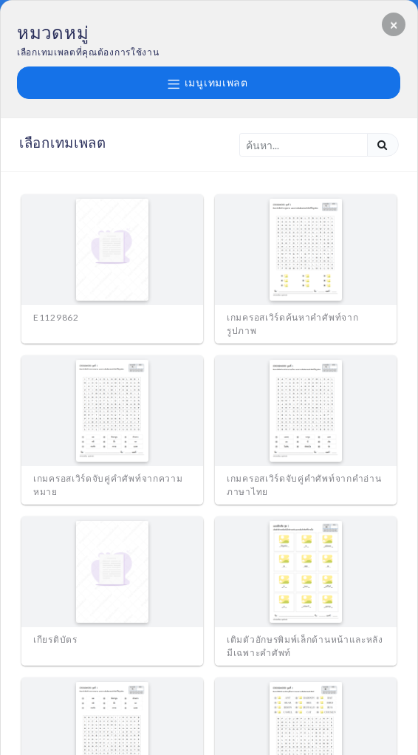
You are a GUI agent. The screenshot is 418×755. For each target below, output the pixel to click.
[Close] (393, 24)
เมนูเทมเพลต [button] (208, 82)
